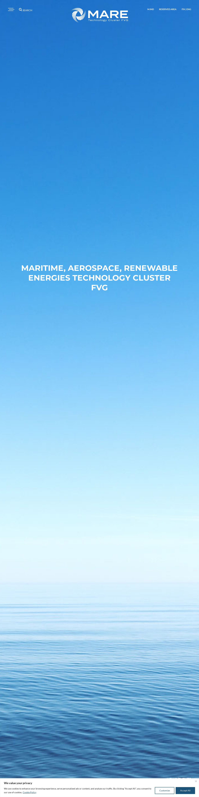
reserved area (167, 9)
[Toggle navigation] (11, 9)
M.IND (150, 9)
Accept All (185, 790)
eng (189, 9)
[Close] (196, 781)
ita (183, 9)
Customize (164, 790)
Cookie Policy (29, 792)
